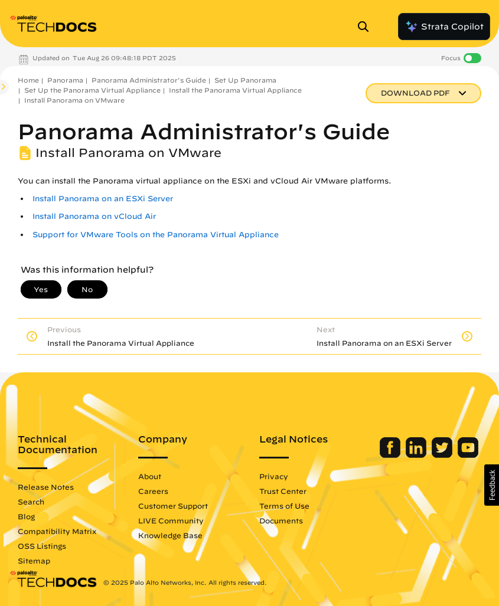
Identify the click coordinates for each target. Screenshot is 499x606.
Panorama (65, 80)
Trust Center (282, 491)
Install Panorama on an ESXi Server (102, 198)
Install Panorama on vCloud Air (94, 216)
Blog (26, 516)
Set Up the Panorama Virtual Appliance (92, 90)
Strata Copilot (444, 26)
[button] (491, 485)
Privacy (273, 476)
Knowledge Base (170, 535)
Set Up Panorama (245, 80)
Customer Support (173, 506)
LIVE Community (171, 520)
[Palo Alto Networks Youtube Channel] (468, 455)
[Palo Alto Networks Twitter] (443, 455)
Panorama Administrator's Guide (149, 80)
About (149, 476)
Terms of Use (284, 506)
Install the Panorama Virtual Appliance (235, 90)
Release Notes (46, 487)
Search (31, 501)
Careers (153, 491)
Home (28, 80)
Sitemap (34, 560)
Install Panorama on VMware (74, 100)
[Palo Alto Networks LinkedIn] (417, 455)
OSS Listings (42, 546)
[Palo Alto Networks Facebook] (391, 455)
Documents (281, 520)
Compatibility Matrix (57, 531)
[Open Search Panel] (367, 26)
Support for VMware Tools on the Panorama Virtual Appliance (155, 234)
